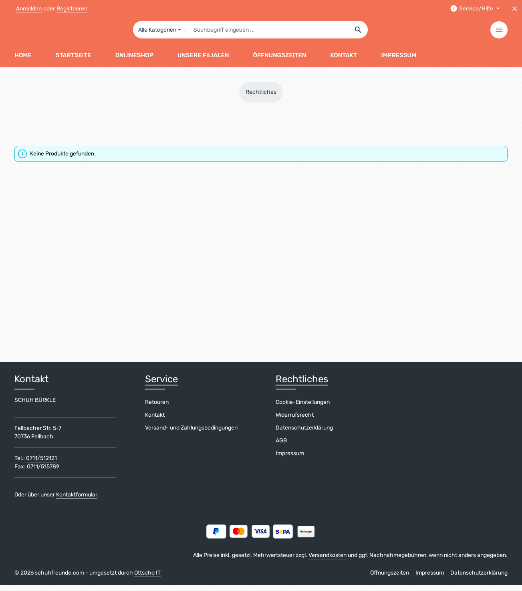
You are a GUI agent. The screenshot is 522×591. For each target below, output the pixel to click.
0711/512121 (41, 464)
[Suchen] (358, 33)
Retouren (157, 408)
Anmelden (29, 8)
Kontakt (155, 421)
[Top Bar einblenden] (499, 33)
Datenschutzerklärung (304, 433)
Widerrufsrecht (295, 421)
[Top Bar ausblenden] (514, 8)
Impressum (290, 459)
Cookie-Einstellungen (303, 408)
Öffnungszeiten (389, 578)
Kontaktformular (76, 500)
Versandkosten (327, 561)
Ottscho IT (147, 578)
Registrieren (71, 8)
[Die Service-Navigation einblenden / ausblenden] (474, 8)
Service (161, 385)
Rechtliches (302, 385)
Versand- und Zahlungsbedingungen (191, 433)
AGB (281, 446)
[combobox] (267, 33)
